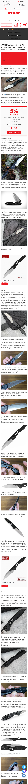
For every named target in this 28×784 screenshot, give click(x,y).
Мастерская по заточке (14, 38)
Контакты (18, 20)
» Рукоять (4, 62)
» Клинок (4, 60)
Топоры (10, 32)
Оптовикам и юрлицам (18, 18)
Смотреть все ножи (14, 132)
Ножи (17, 29)
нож (5, 94)
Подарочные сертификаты (14, 35)
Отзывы (10, 20)
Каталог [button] (5, 18)
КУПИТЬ (5, 284)
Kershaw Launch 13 (6, 67)
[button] (7, 5)
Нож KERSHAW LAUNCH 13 (7, 280)
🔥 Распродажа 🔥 (8, 29)
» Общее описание (6, 58)
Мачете (23, 29)
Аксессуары (17, 32)
